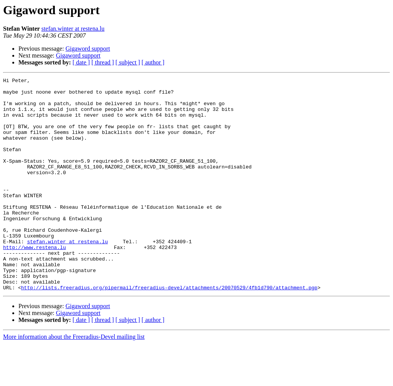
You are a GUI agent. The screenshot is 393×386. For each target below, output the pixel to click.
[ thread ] (102, 62)
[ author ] (153, 62)
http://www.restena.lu (34, 281)
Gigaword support (88, 48)
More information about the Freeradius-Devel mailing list (74, 379)
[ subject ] (128, 62)
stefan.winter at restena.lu (72, 28)
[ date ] (81, 62)
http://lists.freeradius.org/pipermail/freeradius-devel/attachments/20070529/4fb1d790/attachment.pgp (169, 330)
